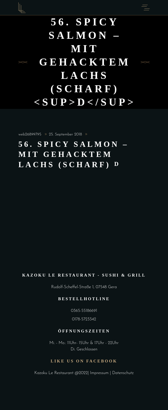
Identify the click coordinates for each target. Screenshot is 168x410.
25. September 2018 (66, 134)
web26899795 (30, 134)
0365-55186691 (84, 311)
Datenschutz (123, 373)
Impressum (100, 373)
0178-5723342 (84, 319)
